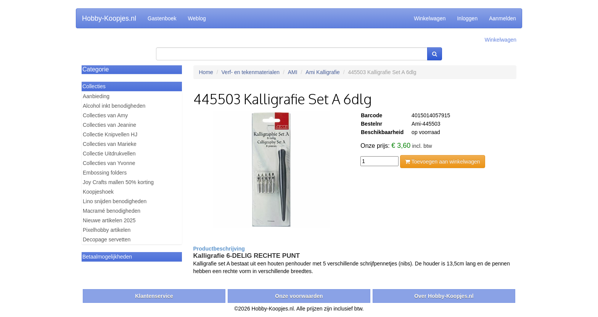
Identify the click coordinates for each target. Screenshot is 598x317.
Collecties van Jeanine (109, 125)
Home (206, 72)
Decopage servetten (106, 239)
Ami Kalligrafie (322, 72)
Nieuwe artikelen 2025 (109, 220)
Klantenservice (154, 296)
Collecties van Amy (105, 115)
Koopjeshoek (98, 192)
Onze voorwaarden (299, 296)
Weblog (197, 18)
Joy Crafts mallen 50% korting (118, 182)
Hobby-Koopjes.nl (109, 18)
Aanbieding (96, 96)
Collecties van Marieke (110, 144)
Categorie (95, 69)
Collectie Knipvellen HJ (110, 134)
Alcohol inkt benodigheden (114, 106)
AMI (292, 72)
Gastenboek (162, 18)
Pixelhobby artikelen (106, 230)
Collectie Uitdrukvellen (109, 153)
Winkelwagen (429, 18)
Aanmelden (502, 18)
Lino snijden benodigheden (114, 201)
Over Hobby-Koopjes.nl (444, 296)
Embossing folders (105, 173)
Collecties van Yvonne (109, 163)
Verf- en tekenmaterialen (251, 72)
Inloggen (467, 18)
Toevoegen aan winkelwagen (442, 161)
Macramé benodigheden (111, 211)
